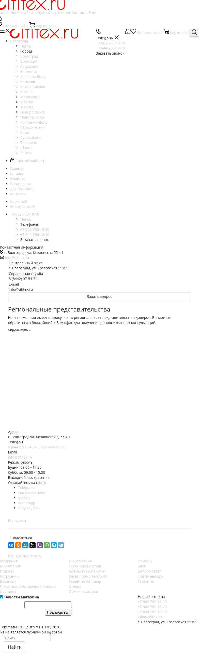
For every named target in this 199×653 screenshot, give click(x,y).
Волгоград (29, 56)
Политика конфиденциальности (28, 586)
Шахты (26, 147)
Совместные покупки (87, 571)
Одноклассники (31, 492)
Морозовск (29, 96)
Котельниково (32, 86)
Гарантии (146, 581)
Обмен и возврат (84, 591)
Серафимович (32, 127)
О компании (10, 566)
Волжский (29, 61)
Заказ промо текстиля (88, 576)
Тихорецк (28, 142)
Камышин (29, 81)
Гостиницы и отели (85, 566)
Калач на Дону (32, 76)
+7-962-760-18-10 (152, 601)
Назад (25, 46)
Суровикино (30, 137)
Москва (26, 102)
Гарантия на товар (85, 581)
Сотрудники (10, 576)
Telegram (26, 487)
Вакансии (8, 581)
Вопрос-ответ (149, 571)
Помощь (145, 561)
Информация (80, 561)
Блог (142, 566)
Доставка (8, 591)
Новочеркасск (32, 117)
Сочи (24, 132)
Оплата (75, 586)
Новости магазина (19, 597)
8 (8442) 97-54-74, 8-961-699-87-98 (37, 447)
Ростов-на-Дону (33, 122)
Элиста (26, 152)
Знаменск (28, 71)
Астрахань (29, 66)
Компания (9, 561)
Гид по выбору (150, 576)
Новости (7, 571)
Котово (26, 91)
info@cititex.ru (17, 257)
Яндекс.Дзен (29, 507)
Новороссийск (32, 112)
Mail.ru (24, 497)
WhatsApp (26, 502)
